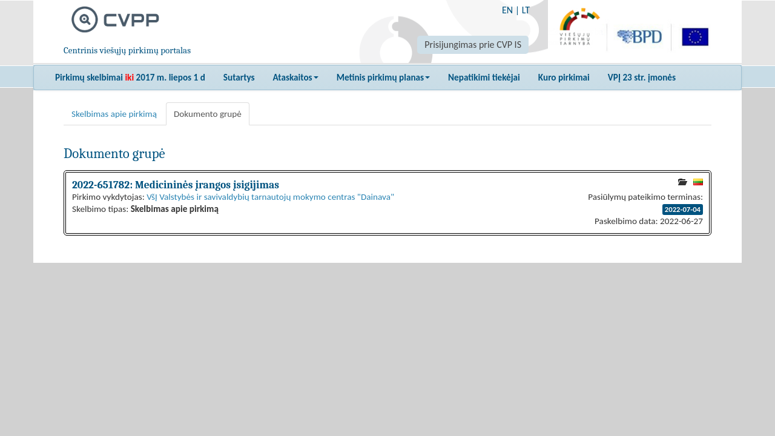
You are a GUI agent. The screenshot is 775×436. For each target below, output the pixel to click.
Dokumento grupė (208, 113)
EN (507, 10)
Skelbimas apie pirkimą (114, 113)
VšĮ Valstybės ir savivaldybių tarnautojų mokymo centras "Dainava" (270, 196)
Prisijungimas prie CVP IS (472, 44)
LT (526, 10)
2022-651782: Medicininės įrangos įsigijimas (175, 185)
